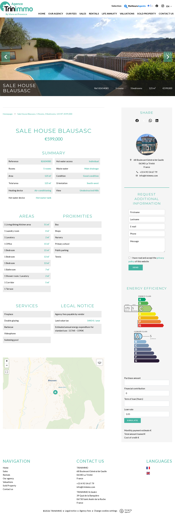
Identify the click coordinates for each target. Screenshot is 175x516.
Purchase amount (132, 378)
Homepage (8, 114)
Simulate (132, 420)
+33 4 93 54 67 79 (148, 172)
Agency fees (85, 510)
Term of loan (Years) (133, 399)
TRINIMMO (82, 467)
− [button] (7, 365)
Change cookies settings (105, 510)
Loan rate (128, 409)
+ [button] (7, 361)
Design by (125, 511)
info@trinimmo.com (148, 175)
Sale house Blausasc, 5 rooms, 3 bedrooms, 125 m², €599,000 (44, 114)
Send (135, 268)
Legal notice (71, 510)
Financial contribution (134, 388)
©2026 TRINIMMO (52, 511)
